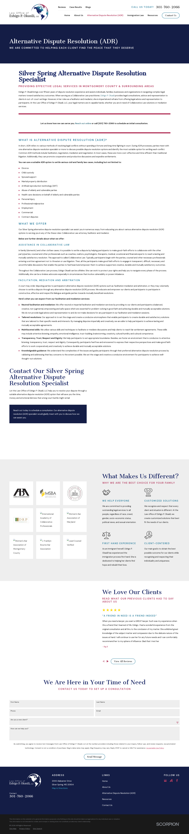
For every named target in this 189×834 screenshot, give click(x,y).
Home (105, 757)
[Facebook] (177, 756)
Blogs (88, 7)
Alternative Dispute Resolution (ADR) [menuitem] (105, 15)
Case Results (75, 7)
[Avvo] (171, 756)
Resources (107, 775)
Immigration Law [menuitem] (135, 15)
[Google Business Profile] (165, 756)
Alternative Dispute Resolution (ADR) (118, 769)
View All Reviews (127, 638)
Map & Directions (60, 764)
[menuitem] (12, 804)
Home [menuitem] (67, 15)
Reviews (62, 7)
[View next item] (111, 638)
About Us (106, 763)
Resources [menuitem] (153, 15)
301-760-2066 (168, 7)
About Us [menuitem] (78, 15)
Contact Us (170, 15)
